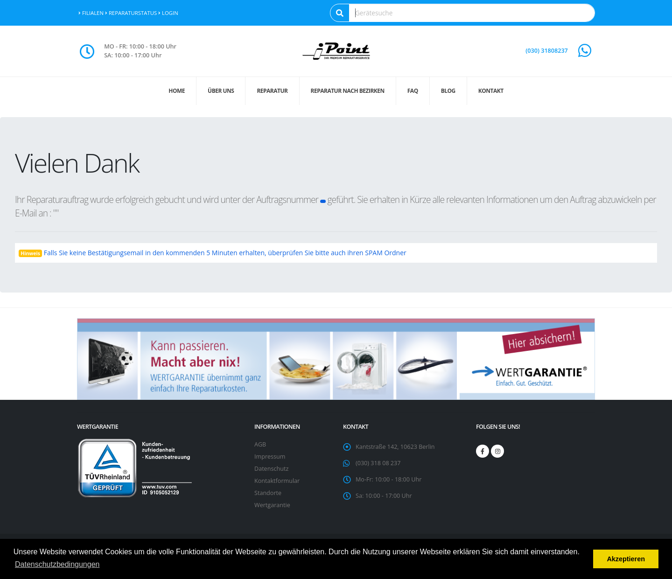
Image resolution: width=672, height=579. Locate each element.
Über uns (221, 91)
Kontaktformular (277, 481)
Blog (448, 91)
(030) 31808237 (546, 51)
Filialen (91, 12)
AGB (260, 444)
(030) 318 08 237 (378, 463)
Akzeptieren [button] (626, 559)
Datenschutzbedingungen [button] (57, 564)
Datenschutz (271, 469)
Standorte (267, 493)
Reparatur (272, 91)
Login (168, 12)
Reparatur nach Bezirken (348, 91)
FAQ (412, 91)
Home (176, 91)
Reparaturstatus (131, 12)
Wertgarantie (272, 505)
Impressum (270, 456)
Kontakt (491, 91)
